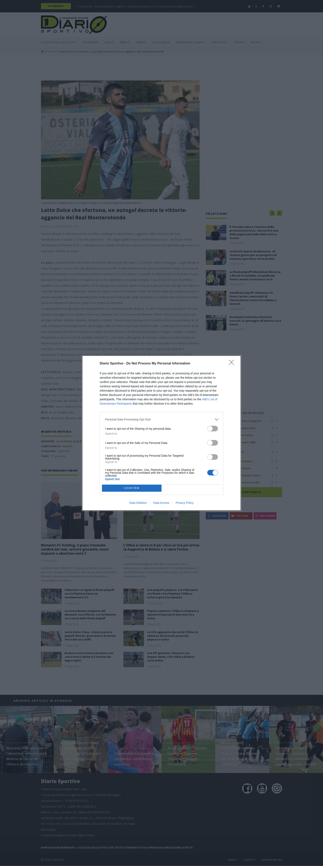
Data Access (161, 502)
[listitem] (161, 419)
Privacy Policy (185, 502)
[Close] (233, 364)
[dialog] (161, 433)
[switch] (212, 428)
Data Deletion (138, 502)
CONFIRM (131, 488)
